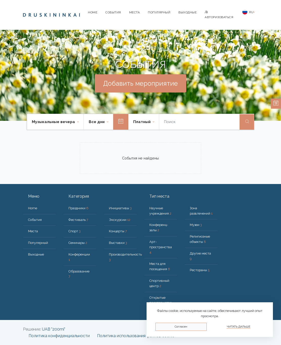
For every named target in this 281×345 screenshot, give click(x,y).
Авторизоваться (219, 15)
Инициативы (120, 208)
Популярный (159, 12)
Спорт (74, 231)
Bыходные (187, 12)
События (113, 12)
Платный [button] (142, 122)
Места (134, 12)
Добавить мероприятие (140, 83)
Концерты (118, 231)
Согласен (181, 326)
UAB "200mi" (53, 329)
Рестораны (199, 270)
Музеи (196, 225)
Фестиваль (78, 220)
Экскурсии (119, 220)
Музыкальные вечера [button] (54, 122)
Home (92, 12)
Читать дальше (238, 326)
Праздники (78, 208)
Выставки (118, 243)
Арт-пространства (160, 247)
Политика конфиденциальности (59, 335)
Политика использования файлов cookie (135, 335)
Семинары (77, 243)
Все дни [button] (97, 122)
